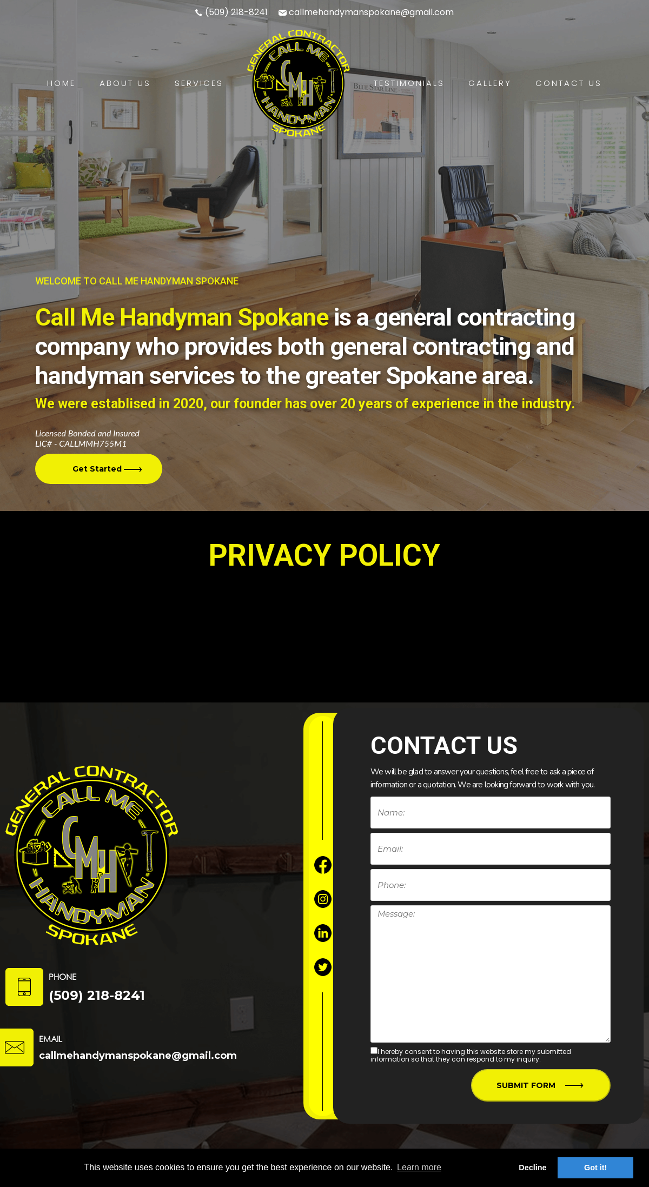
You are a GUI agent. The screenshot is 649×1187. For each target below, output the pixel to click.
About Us (125, 83)
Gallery (490, 83)
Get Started (111, 468)
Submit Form (537, 1086)
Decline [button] (532, 1167)
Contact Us (568, 83)
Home (61, 83)
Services (199, 83)
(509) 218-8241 (236, 12)
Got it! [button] (595, 1167)
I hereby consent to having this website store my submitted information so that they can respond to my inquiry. (470, 1055)
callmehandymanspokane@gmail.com (371, 12)
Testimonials (409, 83)
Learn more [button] (419, 1167)
